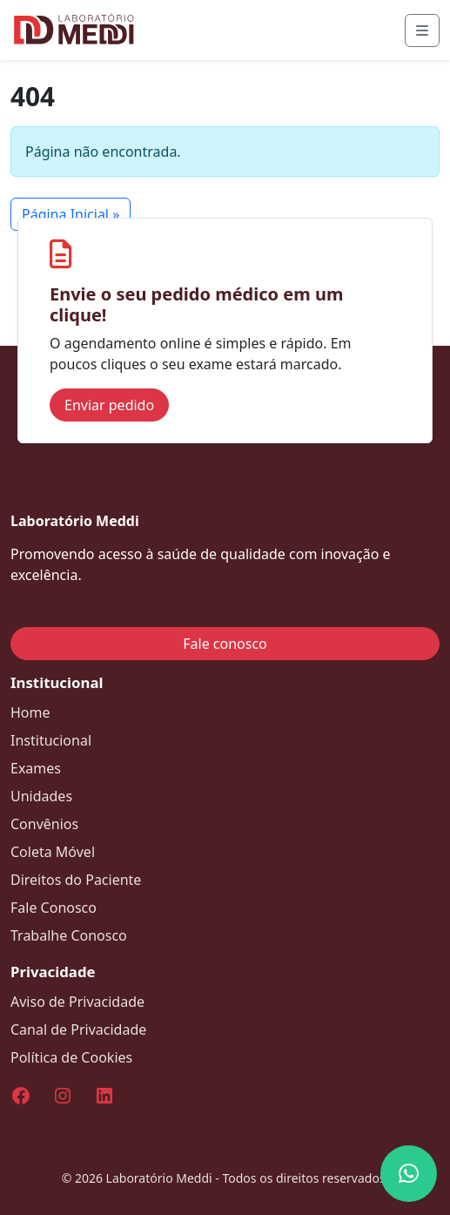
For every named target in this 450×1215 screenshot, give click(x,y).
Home (30, 712)
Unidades (41, 796)
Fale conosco (225, 643)
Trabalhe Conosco (68, 935)
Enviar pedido (109, 405)
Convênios (44, 824)
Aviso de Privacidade (77, 1001)
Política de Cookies (71, 1057)
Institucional (50, 740)
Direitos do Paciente (75, 879)
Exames (35, 768)
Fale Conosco (53, 907)
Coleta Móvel (52, 851)
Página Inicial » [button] (70, 214)
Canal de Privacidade (78, 1029)
